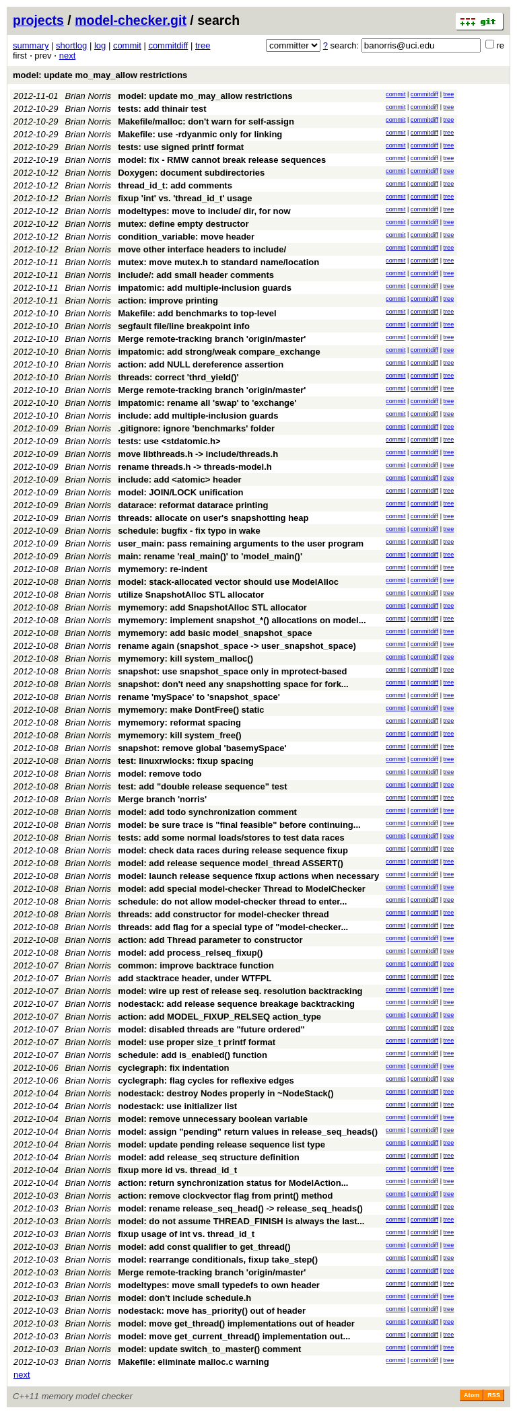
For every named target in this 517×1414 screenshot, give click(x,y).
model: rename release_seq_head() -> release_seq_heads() (240, 1208)
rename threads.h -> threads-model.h (195, 467)
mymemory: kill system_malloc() (185, 658)
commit (127, 45)
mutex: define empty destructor (183, 224)
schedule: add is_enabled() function (192, 1055)
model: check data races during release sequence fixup (233, 850)
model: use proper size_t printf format (196, 1042)
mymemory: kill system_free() (180, 735)
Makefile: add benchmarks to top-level (197, 313)
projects (38, 20)
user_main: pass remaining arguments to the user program (241, 543)
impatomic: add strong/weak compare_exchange (219, 352)
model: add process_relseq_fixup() (190, 953)
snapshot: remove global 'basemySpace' (202, 748)
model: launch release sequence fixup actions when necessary (248, 876)
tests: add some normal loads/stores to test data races (231, 838)
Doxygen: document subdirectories (191, 173)
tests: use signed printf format (181, 147)
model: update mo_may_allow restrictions (100, 75)
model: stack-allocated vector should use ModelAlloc (228, 582)
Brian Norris (88, 96)
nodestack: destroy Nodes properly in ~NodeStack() (225, 1093)
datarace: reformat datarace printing (193, 505)
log (100, 45)
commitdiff (168, 45)
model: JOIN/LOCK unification (180, 492)
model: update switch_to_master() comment (209, 1349)
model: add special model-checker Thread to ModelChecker (242, 889)
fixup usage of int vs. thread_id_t (186, 1234)
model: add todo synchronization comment (207, 812)
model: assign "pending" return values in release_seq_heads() (248, 1132)
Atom (471, 1395)
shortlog (71, 45)
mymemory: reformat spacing (179, 722)
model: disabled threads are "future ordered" (211, 1029)
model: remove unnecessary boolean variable (213, 1119)
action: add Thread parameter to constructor (210, 940)
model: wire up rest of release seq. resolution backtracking (240, 991)
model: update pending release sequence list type (221, 1144)
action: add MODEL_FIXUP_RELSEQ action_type (219, 1017)
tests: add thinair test (162, 109)
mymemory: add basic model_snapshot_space (215, 633)
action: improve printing (168, 300)
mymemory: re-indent (162, 569)
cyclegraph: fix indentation (173, 1068)
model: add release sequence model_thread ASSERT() (230, 863)
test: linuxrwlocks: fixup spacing (186, 761)
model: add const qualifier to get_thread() (204, 1247)
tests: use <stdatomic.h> (169, 441)
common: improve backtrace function (196, 965)
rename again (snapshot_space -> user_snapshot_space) (237, 646)
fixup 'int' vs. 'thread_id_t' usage (185, 198)
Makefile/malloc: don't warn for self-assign (206, 121)
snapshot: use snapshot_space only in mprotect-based (232, 671)
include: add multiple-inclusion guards (198, 416)
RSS (493, 1395)
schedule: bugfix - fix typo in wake (189, 531)
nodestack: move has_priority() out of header (212, 1311)
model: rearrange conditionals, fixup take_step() (218, 1259)
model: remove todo (159, 774)
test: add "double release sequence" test (202, 786)
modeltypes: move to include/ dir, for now (204, 211)
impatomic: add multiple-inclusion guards (204, 288)
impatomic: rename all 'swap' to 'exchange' (207, 403)
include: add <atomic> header (180, 479)
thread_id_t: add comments (175, 185)
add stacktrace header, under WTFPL (194, 978)
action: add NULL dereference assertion (200, 364)
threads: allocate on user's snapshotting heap (213, 518)
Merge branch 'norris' (162, 799)
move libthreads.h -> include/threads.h (198, 454)
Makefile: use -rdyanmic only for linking (200, 134)
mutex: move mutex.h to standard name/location (218, 262)
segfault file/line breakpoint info (184, 326)
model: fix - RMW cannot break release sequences (222, 160)
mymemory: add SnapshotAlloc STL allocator (212, 607)
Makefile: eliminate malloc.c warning (193, 1362)
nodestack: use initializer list (177, 1106)
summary (30, 45)
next (67, 55)
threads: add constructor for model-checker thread (223, 914)
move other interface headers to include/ (202, 249)
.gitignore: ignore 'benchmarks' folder (196, 428)
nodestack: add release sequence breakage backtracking (236, 1004)
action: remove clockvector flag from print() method (225, 1196)
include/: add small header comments (196, 275)
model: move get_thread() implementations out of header (236, 1323)
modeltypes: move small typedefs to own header (219, 1285)
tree (202, 45)
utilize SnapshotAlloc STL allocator (191, 595)
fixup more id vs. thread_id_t (177, 1170)
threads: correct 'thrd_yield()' (178, 377)
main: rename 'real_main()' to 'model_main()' (210, 556)
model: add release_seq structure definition (208, 1157)
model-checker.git (130, 20)
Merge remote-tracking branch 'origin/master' (212, 339)
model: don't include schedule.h (184, 1298)
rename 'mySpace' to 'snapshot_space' (199, 697)
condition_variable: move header (186, 237)
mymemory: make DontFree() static (191, 710)
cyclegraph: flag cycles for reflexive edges (206, 1080)
